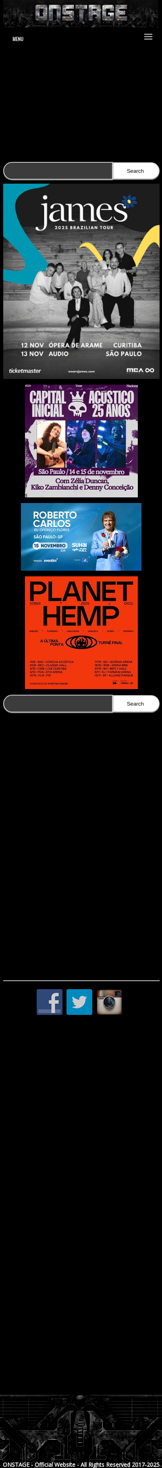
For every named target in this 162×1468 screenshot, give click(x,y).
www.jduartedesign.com (82, 79)
